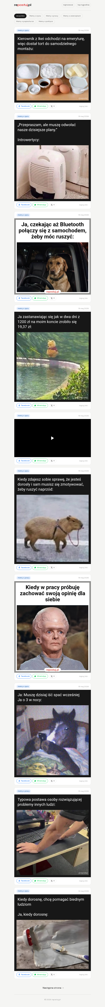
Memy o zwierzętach (72, 16)
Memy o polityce (46, 21)
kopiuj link (83, 106)
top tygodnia (83, 5)
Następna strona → (53, 987)
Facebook (24, 106)
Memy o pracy (52, 16)
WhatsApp (40, 106)
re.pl (22, 5)
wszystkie (20, 16)
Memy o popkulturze (25, 21)
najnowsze (68, 5)
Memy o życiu (35, 16)
